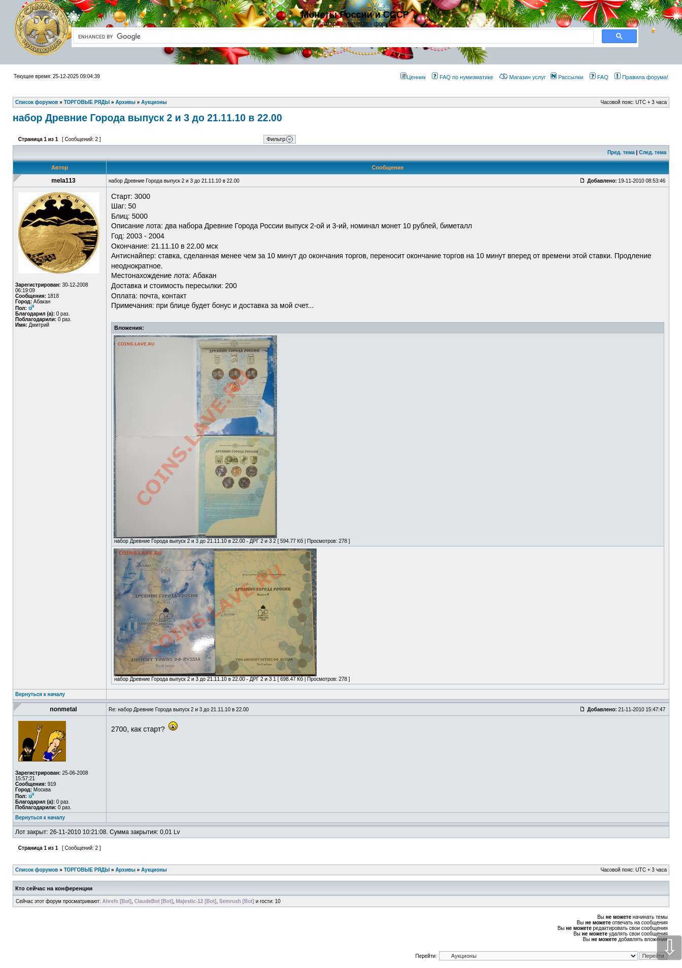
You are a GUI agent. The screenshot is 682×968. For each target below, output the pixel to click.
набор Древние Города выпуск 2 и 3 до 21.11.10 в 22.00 (147, 117)
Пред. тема (621, 152)
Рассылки (567, 77)
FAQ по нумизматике (462, 77)
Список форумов (36, 870)
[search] (331, 36)
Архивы (125, 870)
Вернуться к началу (40, 694)
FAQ (599, 77)
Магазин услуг (522, 77)
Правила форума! (641, 77)
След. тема (652, 152)
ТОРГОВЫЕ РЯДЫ (87, 870)
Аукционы (154, 870)
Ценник (412, 77)
